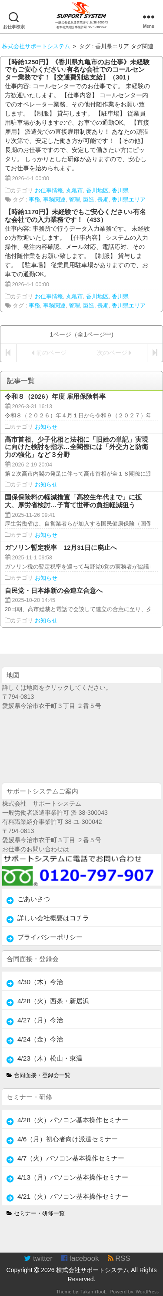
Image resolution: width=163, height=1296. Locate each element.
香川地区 (97, 191)
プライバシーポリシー (50, 937)
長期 (103, 200)
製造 (88, 200)
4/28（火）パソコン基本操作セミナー (72, 1120)
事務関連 (54, 200)
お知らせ (46, 427)
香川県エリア (129, 200)
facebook (80, 1258)
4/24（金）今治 (40, 1039)
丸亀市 (74, 191)
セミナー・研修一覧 (36, 1213)
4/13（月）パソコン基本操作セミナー (72, 1177)
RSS (119, 1258)
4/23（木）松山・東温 (50, 1058)
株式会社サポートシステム (92, 1269)
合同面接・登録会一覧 (39, 1075)
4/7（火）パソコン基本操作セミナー (70, 1158)
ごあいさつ (33, 899)
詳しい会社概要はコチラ (53, 918)
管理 (74, 200)
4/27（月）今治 (40, 1020)
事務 (34, 200)
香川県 (120, 191)
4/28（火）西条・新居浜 (53, 1001)
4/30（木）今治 (40, 981)
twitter (38, 1258)
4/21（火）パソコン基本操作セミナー (72, 1196)
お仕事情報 (49, 191)
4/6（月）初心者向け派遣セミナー (67, 1139)
